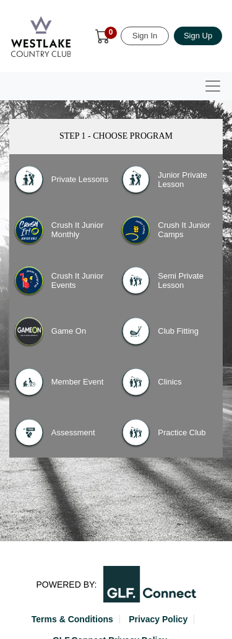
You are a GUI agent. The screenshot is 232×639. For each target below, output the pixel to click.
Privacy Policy (158, 619)
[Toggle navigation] (213, 86)
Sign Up (198, 35)
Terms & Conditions (72, 619)
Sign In (144, 35)
